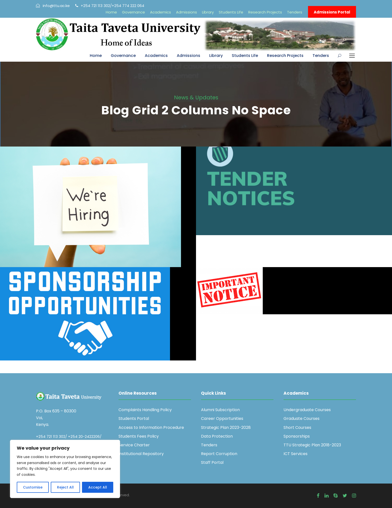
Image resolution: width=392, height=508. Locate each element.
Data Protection (217, 436)
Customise (32, 487)
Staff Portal (212, 462)
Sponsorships (297, 436)
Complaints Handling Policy (145, 410)
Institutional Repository (141, 454)
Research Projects (265, 12)
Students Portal (133, 418)
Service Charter (134, 445)
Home (111, 12)
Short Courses (297, 427)
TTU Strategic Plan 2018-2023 (312, 445)
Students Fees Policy (138, 436)
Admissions (186, 12)
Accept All (97, 487)
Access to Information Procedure (151, 427)
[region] (65, 469)
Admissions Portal (332, 12)
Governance (133, 12)
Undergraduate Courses (307, 410)
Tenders (294, 12)
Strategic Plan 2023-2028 (226, 427)
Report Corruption (219, 454)
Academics (160, 12)
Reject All (65, 487)
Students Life (231, 12)
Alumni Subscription (220, 410)
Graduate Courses (302, 418)
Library (208, 12)
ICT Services (296, 454)
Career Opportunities (222, 418)
